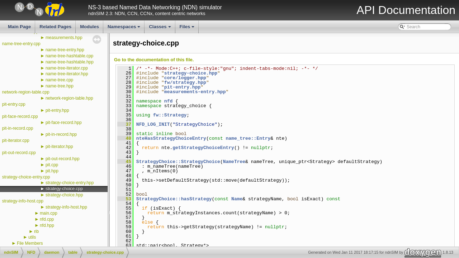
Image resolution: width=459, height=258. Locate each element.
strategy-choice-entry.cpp (26, 177)
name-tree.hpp (60, 86)
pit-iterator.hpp (59, 146)
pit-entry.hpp (57, 110)
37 (124, 124)
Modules (89, 26)
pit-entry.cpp (13, 104)
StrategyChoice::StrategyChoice (178, 161)
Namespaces (125, 28)
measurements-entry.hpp (195, 92)
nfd (168, 101)
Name (236, 199)
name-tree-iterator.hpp (67, 73)
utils (32, 237)
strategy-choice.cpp (64, 188)
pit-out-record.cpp (19, 152)
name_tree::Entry (248, 138)
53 (124, 199)
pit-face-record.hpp (64, 122)
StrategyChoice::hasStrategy (174, 199)
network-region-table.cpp (25, 92)
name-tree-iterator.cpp (67, 68)
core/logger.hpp (185, 78)
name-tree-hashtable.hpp (70, 61)
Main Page (19, 26)
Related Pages (55, 26)
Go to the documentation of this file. (154, 59)
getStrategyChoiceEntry (203, 147)
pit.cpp (52, 164)
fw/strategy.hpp (185, 82)
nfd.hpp (47, 225)
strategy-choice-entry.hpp (70, 182)
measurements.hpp (64, 37)
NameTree (234, 161)
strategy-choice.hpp (64, 194)
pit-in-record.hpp (61, 134)
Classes (160, 28)
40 (124, 138)
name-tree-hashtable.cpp (69, 55)
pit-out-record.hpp (63, 158)
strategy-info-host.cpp (22, 201)
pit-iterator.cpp (15, 140)
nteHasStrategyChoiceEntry (171, 138)
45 (124, 161)
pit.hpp (52, 170)
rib (36, 231)
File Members (30, 243)
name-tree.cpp (59, 79)
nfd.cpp (47, 219)
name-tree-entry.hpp (65, 49)
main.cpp (48, 213)
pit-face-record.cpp (20, 116)
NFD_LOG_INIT (153, 124)
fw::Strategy (170, 115)
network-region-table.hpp (69, 98)
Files (188, 28)
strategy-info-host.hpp (66, 207)
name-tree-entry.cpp (21, 43)
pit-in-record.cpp (17, 128)
